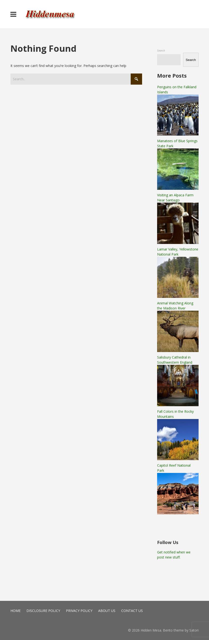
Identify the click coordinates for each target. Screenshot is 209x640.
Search (161, 50)
